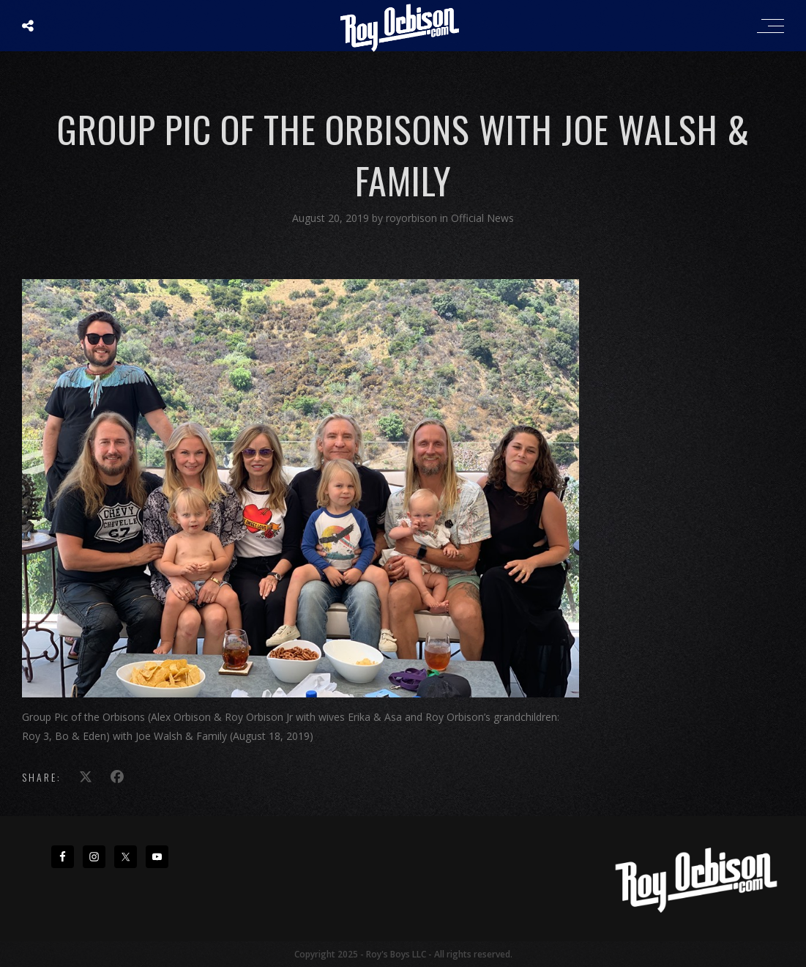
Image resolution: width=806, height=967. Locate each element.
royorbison (413, 218)
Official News (482, 218)
